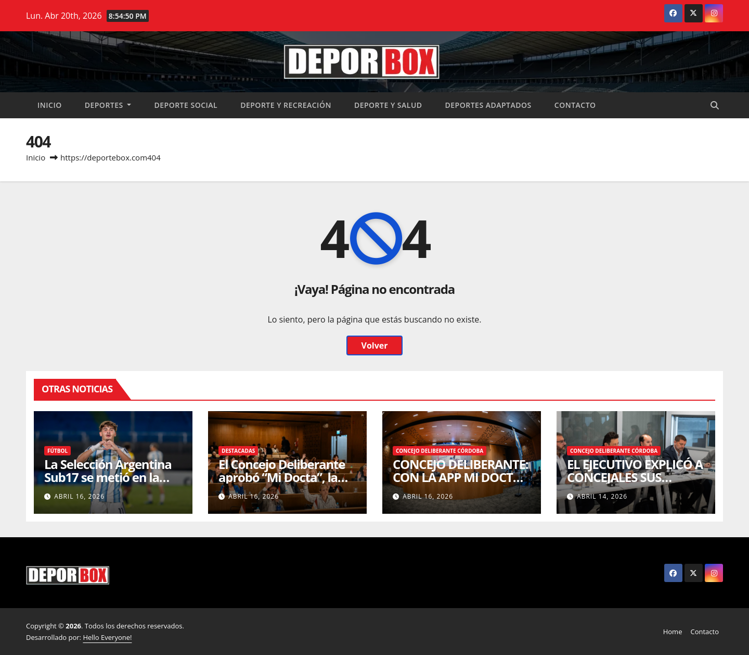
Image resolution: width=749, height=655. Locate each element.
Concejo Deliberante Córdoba (439, 450)
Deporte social (185, 105)
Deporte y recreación (285, 105)
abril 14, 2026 (602, 496)
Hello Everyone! (107, 637)
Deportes (108, 105)
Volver (374, 345)
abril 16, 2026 (79, 496)
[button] (715, 105)
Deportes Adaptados (488, 105)
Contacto (575, 105)
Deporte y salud (388, 105)
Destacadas (238, 450)
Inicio (49, 105)
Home (672, 631)
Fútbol (57, 450)
